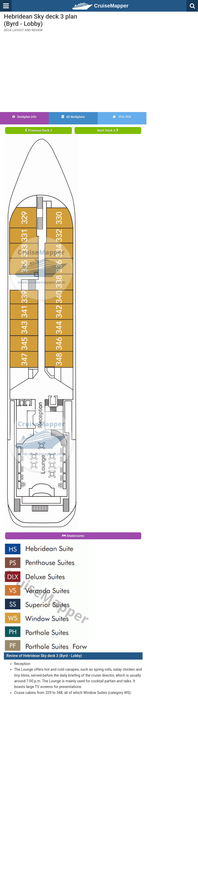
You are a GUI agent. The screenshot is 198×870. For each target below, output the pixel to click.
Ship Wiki (122, 117)
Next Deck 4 (107, 130)
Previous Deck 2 (38, 130)
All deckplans (73, 117)
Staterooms (73, 536)
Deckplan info (24, 117)
